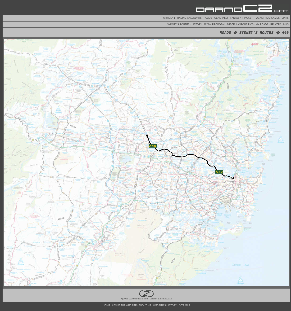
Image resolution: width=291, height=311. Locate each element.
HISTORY (197, 24)
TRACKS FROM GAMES (266, 18)
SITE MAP (184, 305)
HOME (107, 305)
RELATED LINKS (279, 24)
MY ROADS (262, 24)
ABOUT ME (145, 305)
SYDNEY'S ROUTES (178, 24)
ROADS (208, 18)
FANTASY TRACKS (241, 18)
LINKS (285, 18)
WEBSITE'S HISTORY (165, 305)
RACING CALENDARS (189, 18)
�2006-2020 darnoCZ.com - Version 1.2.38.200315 (146, 297)
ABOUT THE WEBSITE (124, 305)
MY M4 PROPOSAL (215, 24)
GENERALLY (221, 18)
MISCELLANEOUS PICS (240, 24)
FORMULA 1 (169, 18)
